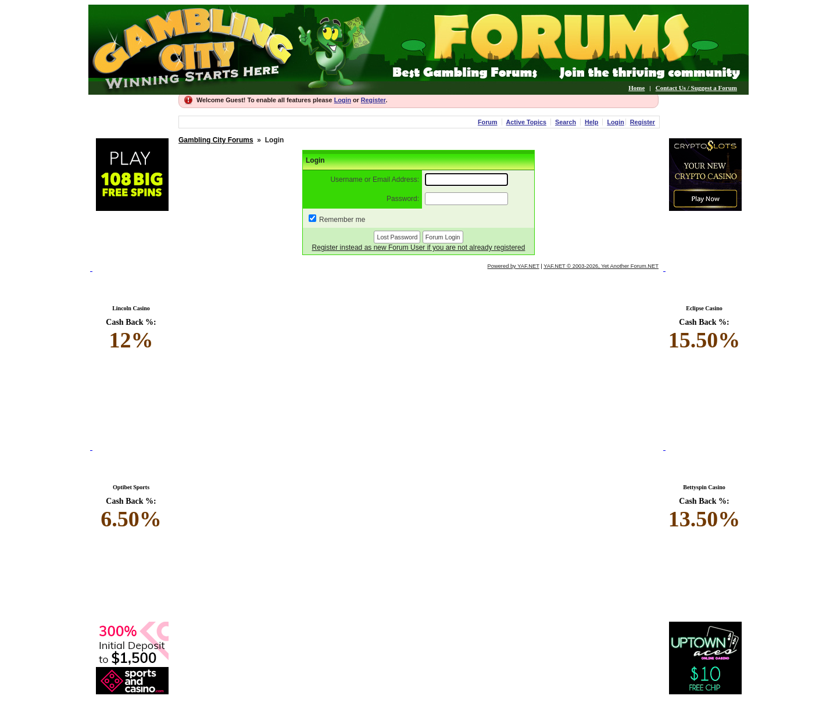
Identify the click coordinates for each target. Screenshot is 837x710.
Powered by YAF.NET (513, 266)
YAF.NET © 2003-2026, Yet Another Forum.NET (601, 266)
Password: (403, 199)
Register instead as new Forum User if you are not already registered (418, 247)
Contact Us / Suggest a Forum (696, 87)
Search (565, 122)
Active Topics (526, 122)
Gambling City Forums (215, 140)
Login (342, 99)
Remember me (342, 220)
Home (636, 87)
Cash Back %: (131, 335)
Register (373, 99)
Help (591, 122)
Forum (488, 122)
